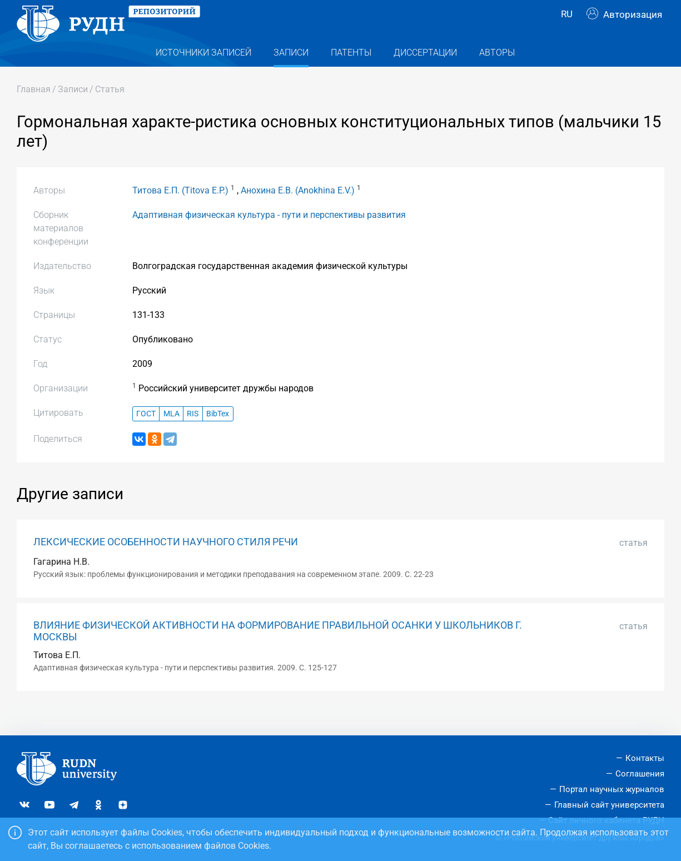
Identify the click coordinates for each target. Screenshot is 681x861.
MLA (171, 436)
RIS (192, 436)
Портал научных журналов (611, 789)
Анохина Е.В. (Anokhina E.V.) (298, 212)
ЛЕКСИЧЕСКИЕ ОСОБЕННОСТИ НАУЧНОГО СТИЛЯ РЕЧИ (165, 564)
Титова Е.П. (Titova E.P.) (180, 212)
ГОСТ (146, 436)
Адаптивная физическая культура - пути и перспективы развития (269, 237)
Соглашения (639, 774)
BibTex (217, 436)
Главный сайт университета (609, 805)
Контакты (644, 758)
